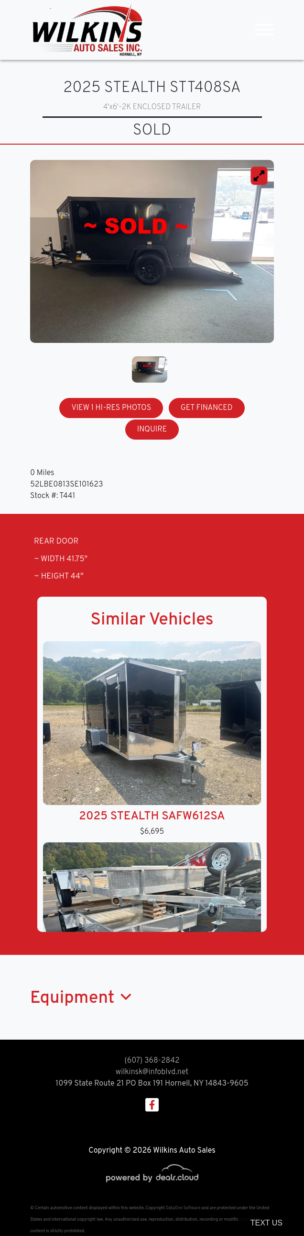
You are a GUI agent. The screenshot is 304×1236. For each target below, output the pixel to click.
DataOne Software (183, 1208)
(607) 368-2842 (152, 1061)
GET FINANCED (207, 408)
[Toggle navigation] (264, 30)
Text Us (266, 1223)
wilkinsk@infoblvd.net (152, 1072)
